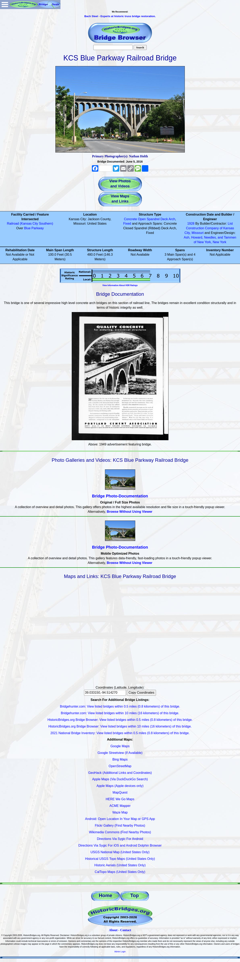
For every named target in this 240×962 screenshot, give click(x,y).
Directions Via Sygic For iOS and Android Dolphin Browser (120, 845)
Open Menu (5, 4)
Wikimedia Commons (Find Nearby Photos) (120, 832)
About (113, 930)
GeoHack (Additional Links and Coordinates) (120, 772)
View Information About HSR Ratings (120, 285)
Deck (164, 219)
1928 (190, 223)
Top (134, 895)
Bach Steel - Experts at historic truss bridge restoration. (120, 16)
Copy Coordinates (141, 692)
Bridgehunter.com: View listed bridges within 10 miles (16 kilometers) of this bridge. (120, 713)
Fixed (127, 223)
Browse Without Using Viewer (129, 511)
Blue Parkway (34, 228)
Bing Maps (120, 759)
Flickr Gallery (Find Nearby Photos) (120, 825)
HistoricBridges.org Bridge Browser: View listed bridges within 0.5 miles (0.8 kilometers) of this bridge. (120, 719)
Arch (171, 219)
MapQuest (120, 792)
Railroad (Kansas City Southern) (30, 223)
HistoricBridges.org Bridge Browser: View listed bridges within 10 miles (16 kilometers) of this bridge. (120, 726)
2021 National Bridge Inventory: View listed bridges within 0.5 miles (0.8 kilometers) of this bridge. (120, 733)
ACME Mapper (120, 805)
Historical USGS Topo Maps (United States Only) (120, 858)
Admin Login (120, 952)
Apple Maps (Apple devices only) (120, 786)
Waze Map (120, 812)
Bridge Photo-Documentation (120, 496)
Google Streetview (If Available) (120, 752)
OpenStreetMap (120, 766)
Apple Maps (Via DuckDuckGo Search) (120, 779)
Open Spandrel (149, 219)
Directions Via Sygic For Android (120, 839)
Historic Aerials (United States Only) (119, 865)
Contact (125, 930)
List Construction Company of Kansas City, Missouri (209, 228)
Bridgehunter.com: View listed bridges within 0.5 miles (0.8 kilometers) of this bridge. (120, 706)
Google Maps (120, 746)
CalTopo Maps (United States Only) (120, 872)
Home (105, 895)
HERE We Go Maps (120, 799)
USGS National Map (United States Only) (120, 852)
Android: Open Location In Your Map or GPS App (120, 819)
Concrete (130, 219)
